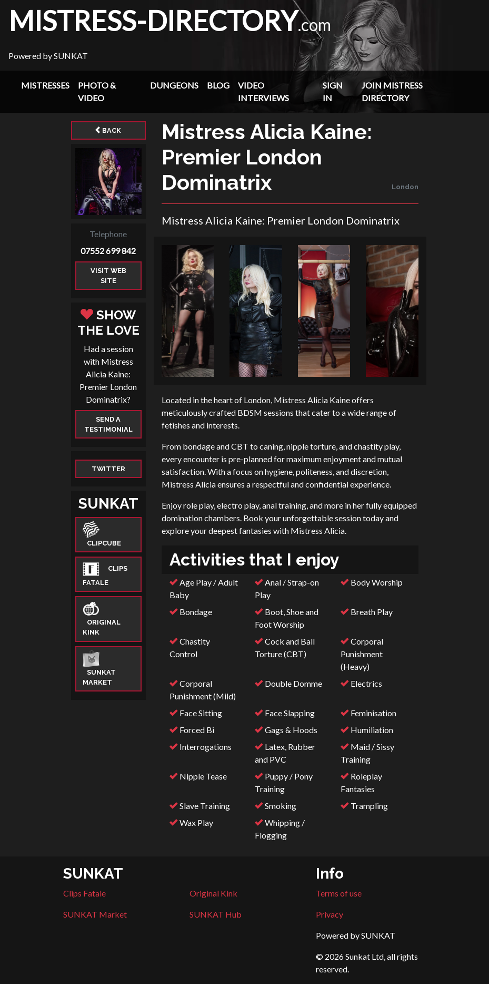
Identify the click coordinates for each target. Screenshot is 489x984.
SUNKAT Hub (215, 914)
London (405, 187)
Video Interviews (263, 91)
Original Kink (213, 893)
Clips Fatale (84, 893)
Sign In (333, 91)
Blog (218, 85)
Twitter (108, 469)
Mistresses (45, 85)
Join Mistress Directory (392, 91)
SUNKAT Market (95, 914)
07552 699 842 (108, 251)
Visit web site (108, 276)
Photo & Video (97, 91)
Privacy (329, 914)
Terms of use (339, 893)
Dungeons (174, 85)
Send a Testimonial (108, 424)
